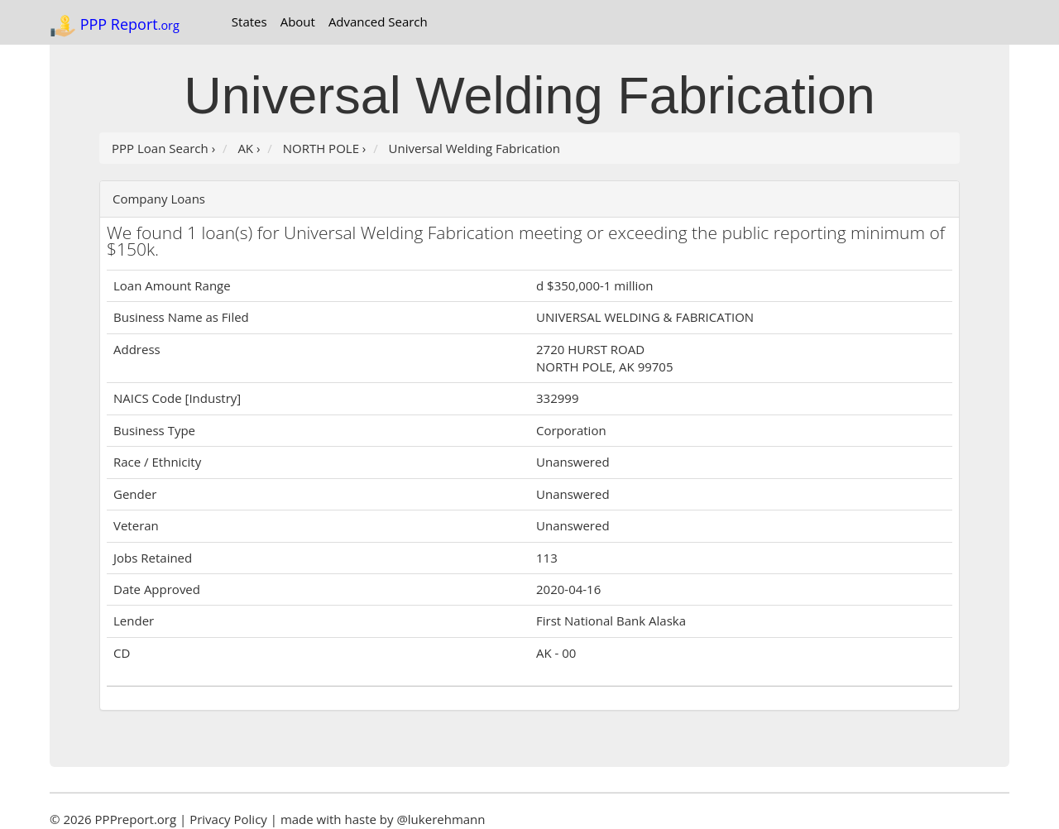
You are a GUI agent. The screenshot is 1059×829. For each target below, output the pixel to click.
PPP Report (115, 25)
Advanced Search (378, 21)
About (297, 21)
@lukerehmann (440, 819)
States (249, 21)
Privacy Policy (228, 819)
